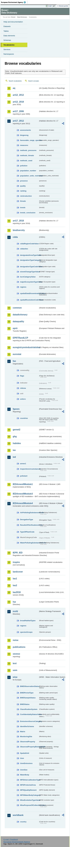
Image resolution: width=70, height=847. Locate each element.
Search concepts (33, 81)
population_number (28, 171)
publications (19, 647)
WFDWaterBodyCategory (29, 795)
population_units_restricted (29, 176)
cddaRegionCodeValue (29, 244)
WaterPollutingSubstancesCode (29, 543)
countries (24, 418)
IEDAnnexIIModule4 (23, 503)
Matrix (22, 732)
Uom (22, 758)
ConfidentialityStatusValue (29, 714)
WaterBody (24, 775)
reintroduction (26, 196)
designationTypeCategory (29, 260)
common (17, 308)
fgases (16, 409)
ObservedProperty (27, 742)
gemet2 (16, 429)
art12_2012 (18, 95)
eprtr (15, 328)
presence (24, 181)
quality (23, 186)
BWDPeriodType (26, 693)
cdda (15, 237)
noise (15, 640)
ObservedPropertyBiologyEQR (29, 747)
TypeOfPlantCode (27, 532)
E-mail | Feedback (10, 839)
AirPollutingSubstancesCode (29, 513)
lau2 (15, 585)
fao (14, 361)
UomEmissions (26, 763)
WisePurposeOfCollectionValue (29, 805)
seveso (16, 654)
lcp (14, 602)
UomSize (23, 770)
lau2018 (17, 592)
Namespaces (8, 54)
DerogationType (26, 520)
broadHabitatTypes (28, 621)
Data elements (9, 36)
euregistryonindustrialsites (26, 347)
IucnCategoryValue (28, 277)
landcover (18, 572)
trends (22, 208)
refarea (23, 388)
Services (6, 49)
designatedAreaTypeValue (29, 255)
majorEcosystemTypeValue (29, 282)
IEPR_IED (18, 553)
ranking (23, 191)
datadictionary (20, 314)
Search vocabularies (15, 81)
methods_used (26, 161)
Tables (6, 31)
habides (17, 443)
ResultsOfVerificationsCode (29, 525)
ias (14, 450)
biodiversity (19, 230)
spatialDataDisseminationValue (29, 293)
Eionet (13, 17)
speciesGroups (26, 632)
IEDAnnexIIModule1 (23, 484)
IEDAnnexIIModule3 (23, 494)
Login (50, 6)
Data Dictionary (22, 17)
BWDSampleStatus (28, 698)
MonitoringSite (26, 736)
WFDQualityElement (28, 790)
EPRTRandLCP (20, 338)
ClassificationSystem (28, 709)
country (23, 822)
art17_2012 (18, 121)
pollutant (23, 476)
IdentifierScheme (27, 726)
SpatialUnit (24, 753)
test (14, 663)
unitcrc (23, 399)
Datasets (7, 26)
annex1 (23, 464)
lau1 (15, 578)
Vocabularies (8, 45)
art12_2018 (18, 102)
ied (14, 457)
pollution (23, 166)
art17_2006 (18, 111)
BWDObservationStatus (29, 686)
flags (22, 376)
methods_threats (27, 155)
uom (15, 670)
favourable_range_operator (29, 140)
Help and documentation (13, 22)
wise (15, 677)
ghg (15, 436)
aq (14, 88)
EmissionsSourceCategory (29, 721)
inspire (16, 562)
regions (23, 287)
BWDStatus (25, 704)
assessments (25, 130)
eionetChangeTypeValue (29, 272)
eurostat (17, 354)
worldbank (18, 815)
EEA (14, 2)
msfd (15, 611)
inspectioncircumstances (29, 469)
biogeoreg (24, 135)
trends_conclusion (27, 213)
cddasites (24, 249)
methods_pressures (28, 150)
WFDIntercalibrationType (29, 780)
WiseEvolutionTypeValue (29, 800)
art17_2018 (18, 221)
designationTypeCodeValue (29, 267)
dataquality (18, 321)
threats (23, 201)
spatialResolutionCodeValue (29, 300)
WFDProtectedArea (28, 785)
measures (24, 145)
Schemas (7, 40)
